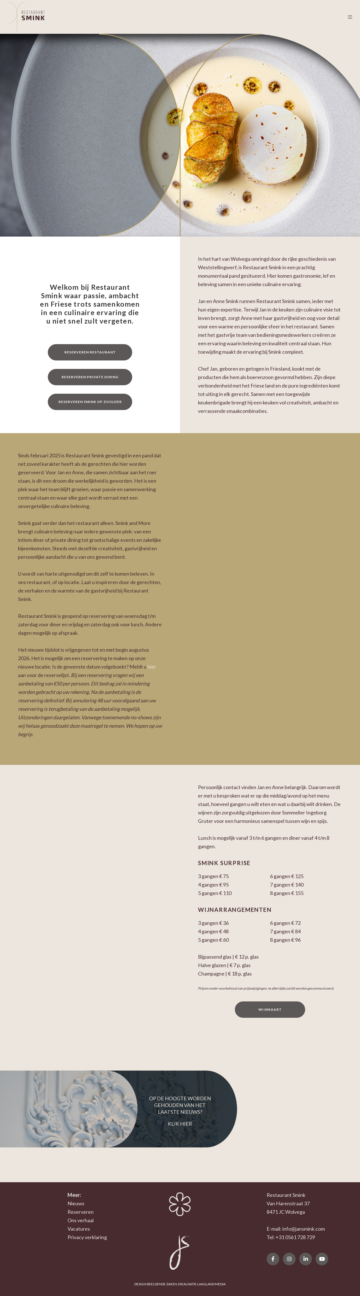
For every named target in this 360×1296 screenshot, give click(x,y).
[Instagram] (289, 1259)
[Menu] (346, 17)
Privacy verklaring (87, 1237)
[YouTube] (322, 1259)
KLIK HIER (180, 1124)
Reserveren (81, 1212)
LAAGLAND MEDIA (211, 1284)
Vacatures (79, 1229)
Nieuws (76, 1203)
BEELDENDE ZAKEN (162, 1284)
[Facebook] (273, 1259)
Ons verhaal (81, 1220)
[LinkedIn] (305, 1259)
